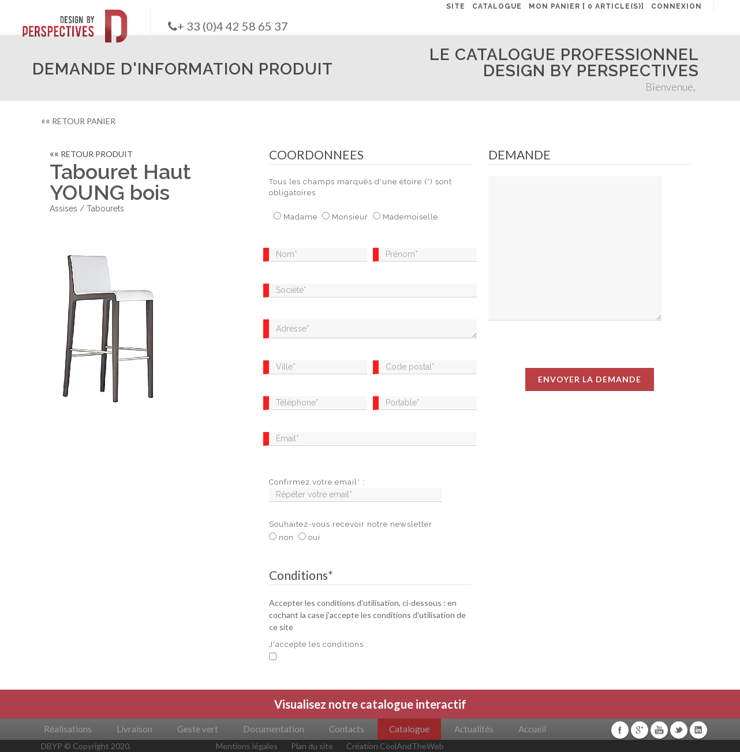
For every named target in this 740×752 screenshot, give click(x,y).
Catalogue (409, 729)
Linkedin (698, 730)
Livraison (134, 729)
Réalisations (68, 729)
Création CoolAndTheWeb (395, 746)
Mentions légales (247, 746)
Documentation (273, 729)
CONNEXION (676, 6)
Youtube (659, 730)
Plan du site (312, 746)
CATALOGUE (497, 6)
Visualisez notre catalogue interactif (370, 704)
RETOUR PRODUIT (91, 154)
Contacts (346, 729)
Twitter (678, 730)
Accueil (532, 729)
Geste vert (197, 729)
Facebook (620, 730)
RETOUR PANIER (78, 121)
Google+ (639, 730)
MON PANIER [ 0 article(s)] (586, 6)
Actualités (474, 729)
